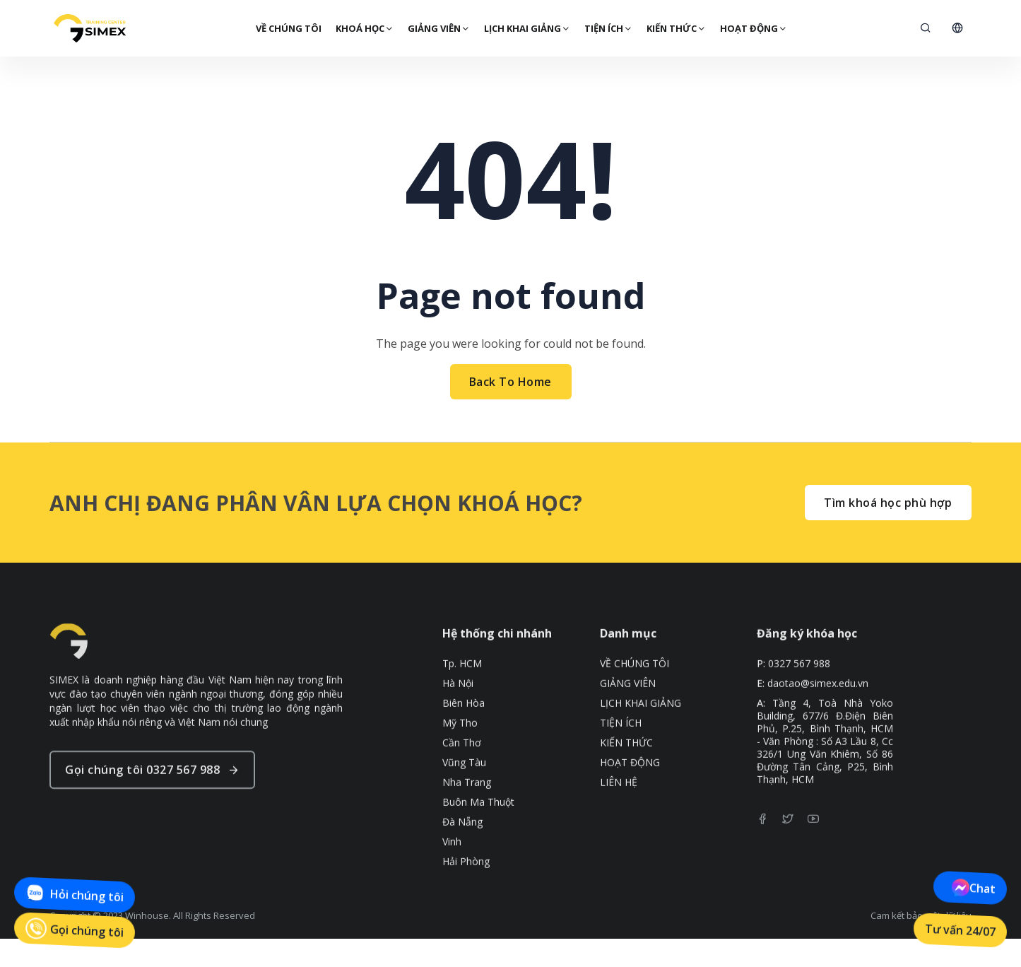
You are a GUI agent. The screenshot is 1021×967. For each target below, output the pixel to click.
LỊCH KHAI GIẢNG (526, 28)
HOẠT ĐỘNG (752, 28)
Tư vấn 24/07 (960, 930)
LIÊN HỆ (618, 811)
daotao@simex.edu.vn (817, 712)
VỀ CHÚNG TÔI (288, 28)
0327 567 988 (799, 692)
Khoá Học (364, 28)
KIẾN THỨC (675, 28)
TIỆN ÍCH (608, 28)
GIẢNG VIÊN (438, 28)
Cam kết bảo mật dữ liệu (921, 915)
